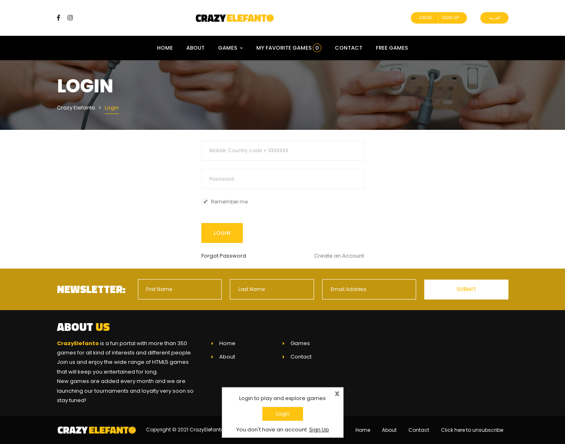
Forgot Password (223, 256)
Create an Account (339, 256)
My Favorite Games (288, 48)
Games (230, 48)
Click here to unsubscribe (472, 430)
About (195, 48)
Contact (348, 48)
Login (425, 17)
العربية (494, 17)
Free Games (392, 48)
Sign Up (450, 17)
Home (165, 48)
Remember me (229, 202)
